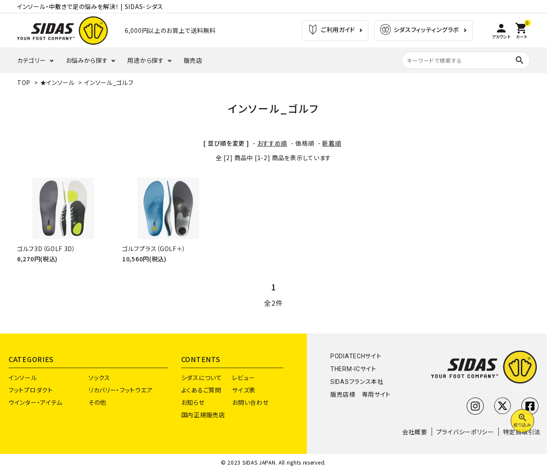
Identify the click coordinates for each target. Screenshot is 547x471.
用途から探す (145, 60)
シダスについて (201, 377)
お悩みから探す (87, 60)
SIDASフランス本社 (357, 381)
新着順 (331, 143)
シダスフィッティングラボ (419, 30)
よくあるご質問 (201, 390)
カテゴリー (31, 60)
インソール (23, 377)
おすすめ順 (272, 143)
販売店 (193, 60)
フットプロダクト (31, 390)
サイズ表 (244, 390)
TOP (23, 82)
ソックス (99, 377)
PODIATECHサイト (355, 356)
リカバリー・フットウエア (120, 390)
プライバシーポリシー (465, 431)
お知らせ (193, 402)
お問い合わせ (250, 402)
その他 (97, 402)
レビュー (243, 377)
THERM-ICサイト (353, 369)
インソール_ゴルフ (108, 82)
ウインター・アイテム (35, 402)
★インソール (57, 82)
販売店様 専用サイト (360, 394)
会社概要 (414, 431)
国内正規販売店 (203, 414)
